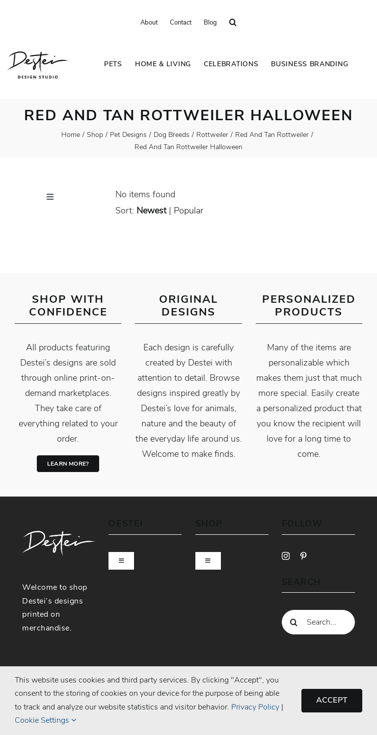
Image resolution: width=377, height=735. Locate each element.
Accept (332, 700)
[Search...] (318, 622)
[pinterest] (303, 556)
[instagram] (286, 556)
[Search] (294, 622)
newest (151, 210)
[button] (233, 22)
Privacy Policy (255, 707)
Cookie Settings (45, 720)
